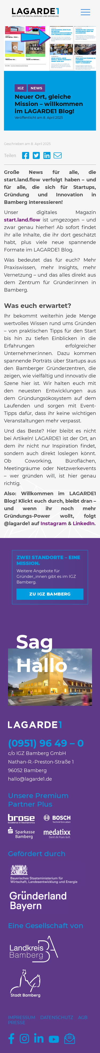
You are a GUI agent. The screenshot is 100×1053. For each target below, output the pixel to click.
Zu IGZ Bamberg (50, 594)
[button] (85, 12)
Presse (16, 1022)
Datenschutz (56, 1017)
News (36, 88)
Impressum (21, 1017)
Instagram (54, 523)
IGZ (21, 88)
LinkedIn (83, 523)
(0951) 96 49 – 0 (46, 743)
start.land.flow (22, 220)
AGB (82, 1017)
